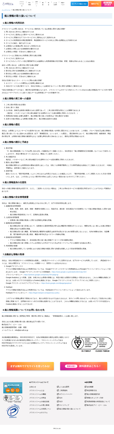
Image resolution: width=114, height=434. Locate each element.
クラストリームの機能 (37, 394)
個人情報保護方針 (93, 394)
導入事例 (29, 3)
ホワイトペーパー (65, 394)
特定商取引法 (92, 390)
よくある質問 (55, 3)
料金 (48, 3)
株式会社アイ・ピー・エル (97, 405)
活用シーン (36, 3)
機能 (42, 3)
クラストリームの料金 (37, 398)
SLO (60, 401)
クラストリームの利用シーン (40, 409)
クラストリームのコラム (38, 412)
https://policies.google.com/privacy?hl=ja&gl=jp (41, 275)
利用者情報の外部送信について (98, 401)
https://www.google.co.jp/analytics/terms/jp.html (69, 272)
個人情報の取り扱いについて (70, 409)
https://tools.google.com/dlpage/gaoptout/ (56, 283)
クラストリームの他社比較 (39, 401)
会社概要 (90, 387)
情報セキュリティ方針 (95, 398)
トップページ (6, 10)
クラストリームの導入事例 (39, 405)
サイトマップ (64, 405)
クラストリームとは (22, 3)
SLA (60, 398)
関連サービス (62, 3)
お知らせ (32, 387)
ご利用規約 (63, 390)
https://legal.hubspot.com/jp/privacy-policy (44, 293)
